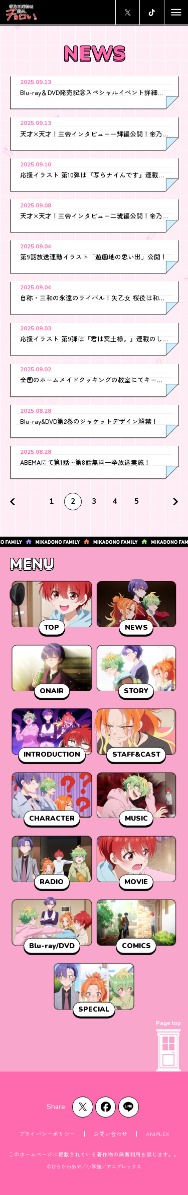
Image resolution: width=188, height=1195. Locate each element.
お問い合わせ (110, 1134)
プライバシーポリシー (47, 1134)
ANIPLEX (157, 1134)
